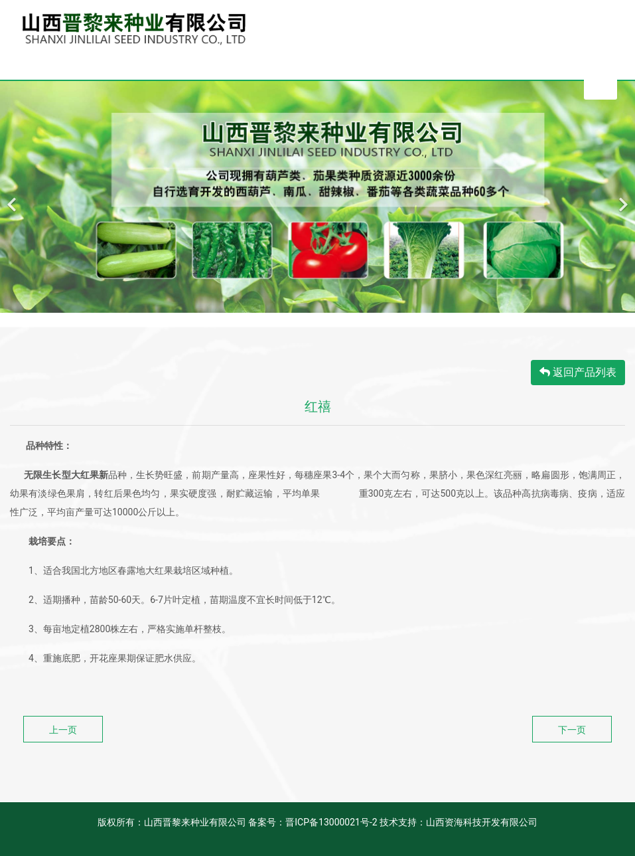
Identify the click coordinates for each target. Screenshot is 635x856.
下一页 (572, 730)
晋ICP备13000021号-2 (331, 822)
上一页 (63, 730)
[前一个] (13, 197)
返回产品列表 (577, 372)
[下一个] (621, 197)
